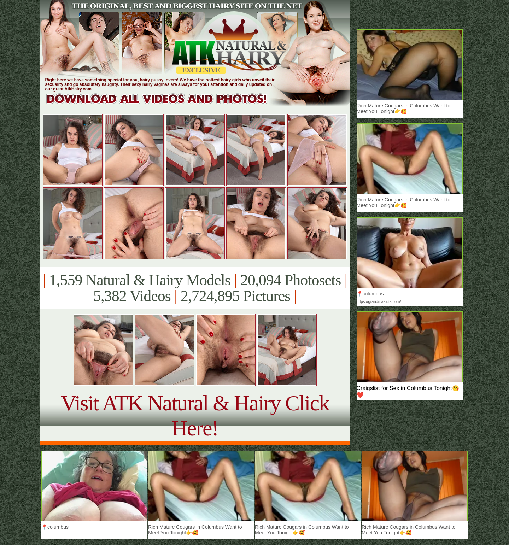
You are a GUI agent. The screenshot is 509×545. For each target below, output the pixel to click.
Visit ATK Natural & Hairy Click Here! (195, 415)
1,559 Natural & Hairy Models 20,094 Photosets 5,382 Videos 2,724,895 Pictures (195, 288)
